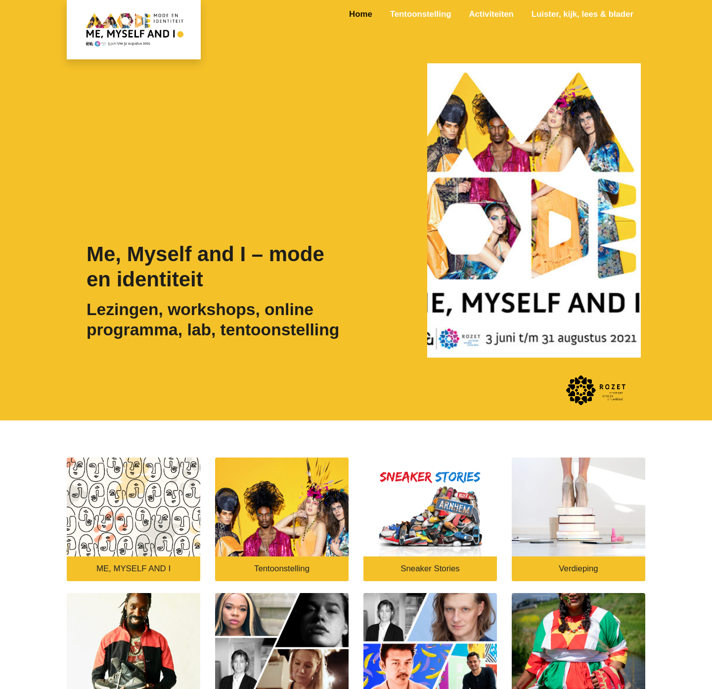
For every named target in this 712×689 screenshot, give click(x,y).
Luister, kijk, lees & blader (582, 14)
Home (360, 14)
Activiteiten (491, 14)
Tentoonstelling (420, 14)
